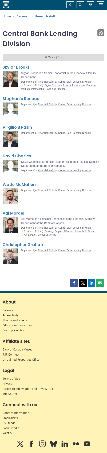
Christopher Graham (24, 244)
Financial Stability (47, 81)
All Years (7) (53, 57)
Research (23, 16)
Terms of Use (11, 379)
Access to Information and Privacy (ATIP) (29, 389)
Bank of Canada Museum (19, 349)
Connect (11, 354)
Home (7, 16)
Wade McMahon (19, 184)
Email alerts (10, 418)
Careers (8, 310)
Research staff (45, 16)
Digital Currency (53, 85)
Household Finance (85, 231)
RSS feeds (9, 423)
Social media (11, 428)
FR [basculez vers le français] (90, 4)
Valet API (8, 433)
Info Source (10, 394)
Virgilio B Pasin (17, 127)
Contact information (16, 413)
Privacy (7, 384)
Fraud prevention (14, 330)
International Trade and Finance (48, 88)
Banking (49, 231)
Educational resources (17, 325)
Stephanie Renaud (21, 98)
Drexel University (47, 234)
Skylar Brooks (16, 67)
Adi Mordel (13, 213)
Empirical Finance (64, 231)
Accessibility (10, 315)
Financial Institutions (74, 85)
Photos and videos (15, 320)
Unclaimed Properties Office (21, 359)
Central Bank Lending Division (74, 81)
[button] (74, 283)
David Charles (17, 156)
